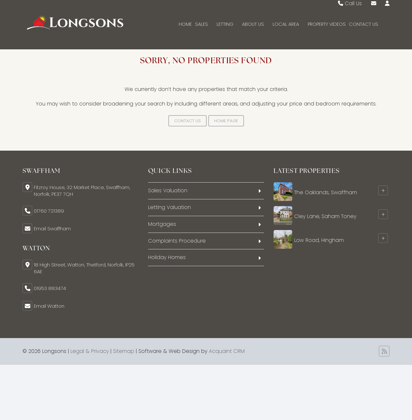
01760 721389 (49, 210)
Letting (228, 24)
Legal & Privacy (89, 351)
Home (185, 24)
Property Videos (327, 24)
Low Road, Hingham (319, 240)
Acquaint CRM (227, 351)
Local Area (288, 24)
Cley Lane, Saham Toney (325, 216)
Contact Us (363, 24)
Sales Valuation (167, 190)
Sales (204, 24)
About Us (255, 24)
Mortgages (162, 224)
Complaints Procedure (177, 241)
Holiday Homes (167, 257)
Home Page (226, 121)
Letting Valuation (169, 207)
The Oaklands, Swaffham (325, 192)
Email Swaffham (52, 228)
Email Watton (49, 306)
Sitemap (123, 351)
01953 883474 (50, 288)
